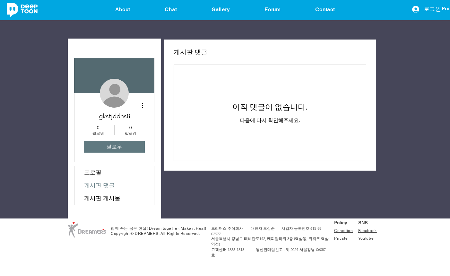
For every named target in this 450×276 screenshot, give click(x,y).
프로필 (92, 172)
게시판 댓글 (99, 185)
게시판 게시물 (102, 198)
